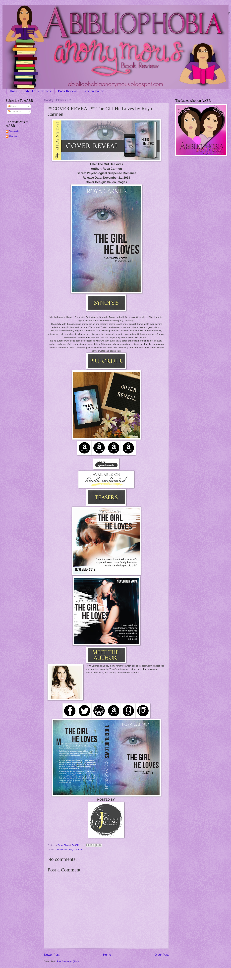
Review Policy (94, 91)
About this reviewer (38, 91)
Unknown (13, 136)
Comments (14, 111)
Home (14, 91)
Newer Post (51, 954)
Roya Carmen (75, 849)
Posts (12, 106)
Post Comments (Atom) (68, 961)
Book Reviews (67, 91)
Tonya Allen (14, 131)
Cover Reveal (61, 849)
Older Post (162, 954)
